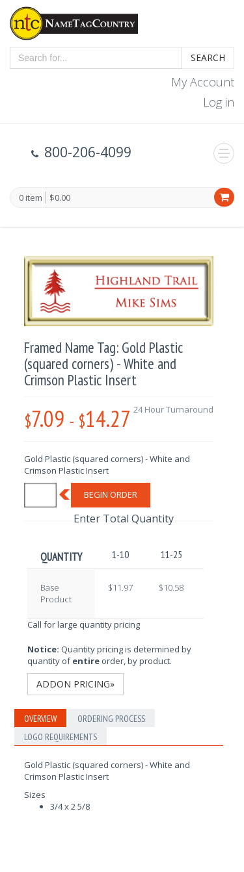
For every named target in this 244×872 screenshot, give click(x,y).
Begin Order (110, 494)
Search (208, 57)
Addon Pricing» (75, 684)
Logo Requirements (60, 737)
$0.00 (59, 197)
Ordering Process (111, 719)
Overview (40, 719)
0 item (30, 198)
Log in (218, 102)
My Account (202, 82)
